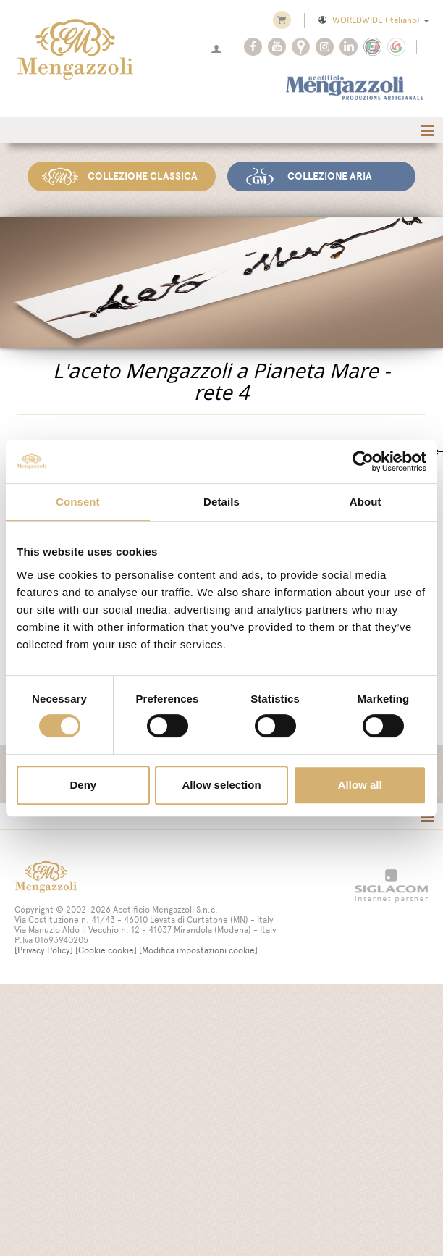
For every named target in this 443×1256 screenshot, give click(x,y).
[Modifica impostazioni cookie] (198, 950)
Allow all (360, 785)
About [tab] (365, 501)
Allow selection (221, 785)
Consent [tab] (78, 501)
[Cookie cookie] (106, 950)
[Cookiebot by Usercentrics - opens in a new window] (363, 461)
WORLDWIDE (372, 20)
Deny (82, 785)
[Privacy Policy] (43, 950)
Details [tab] (221, 501)
